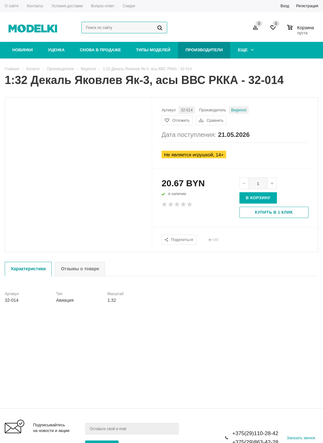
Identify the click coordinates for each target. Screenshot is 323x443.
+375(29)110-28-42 (255, 433)
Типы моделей (153, 50)
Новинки (22, 50)
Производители (204, 50)
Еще (246, 50)
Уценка (56, 50)
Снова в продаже (100, 50)
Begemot (238, 110)
